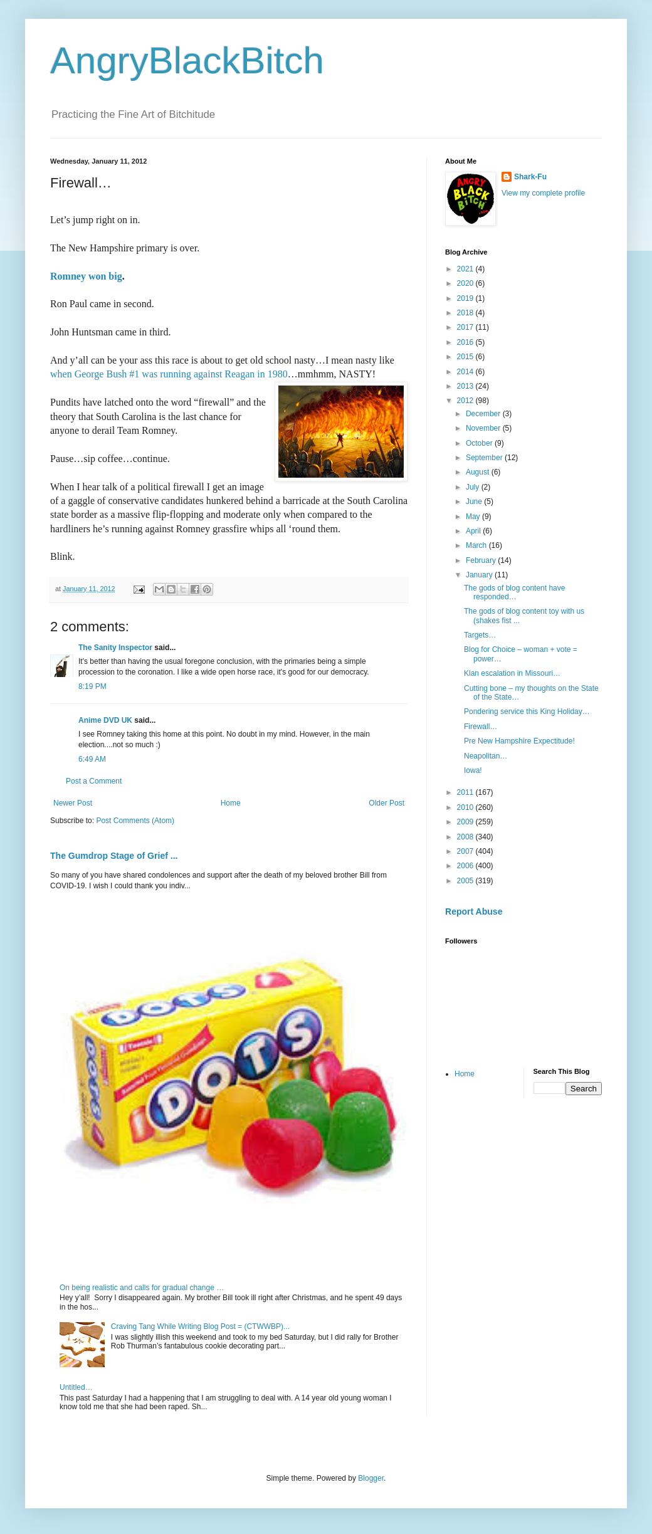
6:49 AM (92, 759)
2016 (466, 342)
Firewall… (480, 726)
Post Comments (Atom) (135, 820)
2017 (466, 327)
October (480, 443)
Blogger (371, 1478)
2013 (466, 386)
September (485, 457)
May (474, 516)
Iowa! (473, 770)
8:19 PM (92, 686)
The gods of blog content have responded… (514, 592)
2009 (466, 821)
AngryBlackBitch (187, 60)
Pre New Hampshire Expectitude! (519, 741)
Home (231, 803)
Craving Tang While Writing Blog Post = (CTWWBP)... (200, 1326)
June (475, 501)
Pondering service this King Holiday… (527, 711)
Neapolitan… (485, 756)
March (477, 545)
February (482, 560)
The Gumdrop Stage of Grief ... (113, 856)
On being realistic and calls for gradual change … (142, 1287)
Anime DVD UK (105, 720)
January (480, 574)
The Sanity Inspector (115, 647)
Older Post (386, 803)
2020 (466, 283)
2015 (466, 356)
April (474, 531)
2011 (466, 792)
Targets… (480, 635)
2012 (466, 400)
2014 (466, 371)
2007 (466, 851)
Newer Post (72, 803)
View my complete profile (543, 193)
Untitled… (76, 1387)
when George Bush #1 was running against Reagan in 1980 (169, 374)
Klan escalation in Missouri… (512, 673)
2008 (466, 837)
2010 (466, 807)
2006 (466, 865)
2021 (466, 269)
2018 (466, 312)
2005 (466, 880)
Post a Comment (94, 781)
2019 (466, 298)
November (484, 428)
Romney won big (86, 276)
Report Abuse (473, 911)
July (473, 487)
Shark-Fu (530, 176)
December (484, 413)
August (479, 472)
